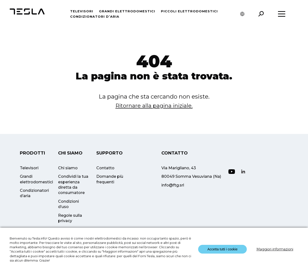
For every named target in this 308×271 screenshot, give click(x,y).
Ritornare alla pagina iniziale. (154, 105)
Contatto (105, 168)
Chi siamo (68, 168)
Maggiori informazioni (274, 249)
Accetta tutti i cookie (222, 249)
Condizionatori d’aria (94, 16)
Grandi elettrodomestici (127, 11)
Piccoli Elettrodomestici (189, 11)
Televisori (81, 11)
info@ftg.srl (172, 185)
